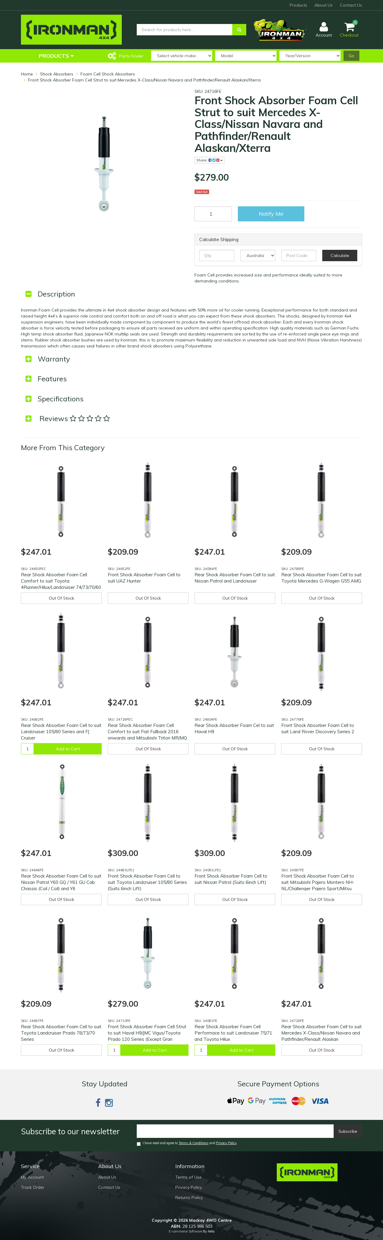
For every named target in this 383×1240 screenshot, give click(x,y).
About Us (323, 5)
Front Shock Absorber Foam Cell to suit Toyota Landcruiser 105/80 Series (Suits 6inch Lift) (147, 882)
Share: (209, 160)
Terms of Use (188, 1177)
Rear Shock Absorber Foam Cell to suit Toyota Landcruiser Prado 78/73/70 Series (61, 1033)
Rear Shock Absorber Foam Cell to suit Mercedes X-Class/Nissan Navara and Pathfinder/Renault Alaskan (321, 1033)
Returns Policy (189, 1197)
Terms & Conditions (194, 1143)
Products (298, 5)
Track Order (32, 1187)
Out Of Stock (61, 598)
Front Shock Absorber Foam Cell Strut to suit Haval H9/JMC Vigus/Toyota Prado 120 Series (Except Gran (147, 1033)
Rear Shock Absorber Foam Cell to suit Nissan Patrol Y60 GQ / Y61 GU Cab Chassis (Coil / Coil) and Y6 (61, 882)
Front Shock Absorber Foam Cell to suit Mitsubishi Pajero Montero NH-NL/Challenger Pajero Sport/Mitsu (317, 882)
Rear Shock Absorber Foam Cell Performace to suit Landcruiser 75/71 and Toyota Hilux (233, 1033)
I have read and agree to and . (187, 1143)
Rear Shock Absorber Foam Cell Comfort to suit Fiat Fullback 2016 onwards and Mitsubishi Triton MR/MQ (147, 731)
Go (351, 55)
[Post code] (298, 255)
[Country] (257, 255)
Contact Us (351, 5)
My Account (32, 1177)
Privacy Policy (226, 1143)
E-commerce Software (185, 1231)
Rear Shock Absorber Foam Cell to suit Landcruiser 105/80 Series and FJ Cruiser (61, 731)
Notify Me (271, 213)
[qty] (216, 255)
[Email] (235, 1131)
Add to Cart (68, 748)
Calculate (340, 255)
